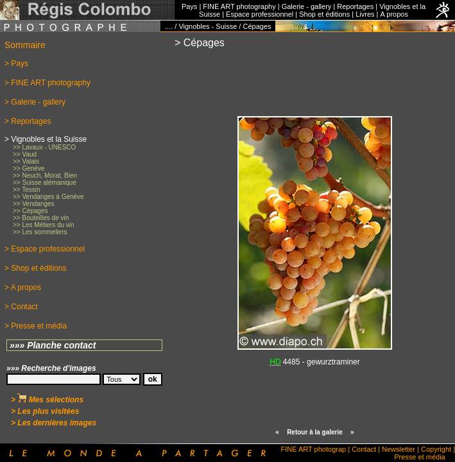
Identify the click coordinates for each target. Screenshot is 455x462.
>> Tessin (26, 189)
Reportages (355, 6)
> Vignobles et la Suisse (45, 139)
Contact (364, 449)
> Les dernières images (53, 422)
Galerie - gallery (307, 6)
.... (169, 26)
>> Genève (28, 168)
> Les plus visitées (45, 411)
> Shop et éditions (35, 268)
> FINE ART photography (47, 82)
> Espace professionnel (44, 248)
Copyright (436, 449)
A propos (394, 14)
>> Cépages (30, 210)
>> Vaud (25, 154)
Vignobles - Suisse (207, 26)
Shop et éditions (324, 14)
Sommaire (25, 45)
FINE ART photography (239, 6)
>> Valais (26, 161)
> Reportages (27, 121)
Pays (189, 6)
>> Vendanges (34, 203)
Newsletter (398, 449)
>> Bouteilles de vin (41, 217)
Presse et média (419, 457)
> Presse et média (35, 325)
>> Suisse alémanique (44, 182)
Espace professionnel (259, 14)
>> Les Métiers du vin (43, 224)
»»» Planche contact (53, 345)
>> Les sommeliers (40, 231)
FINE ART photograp (313, 449)
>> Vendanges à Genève (48, 196)
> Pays (16, 63)
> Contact (21, 306)
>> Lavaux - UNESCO (44, 147)
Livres (365, 14)
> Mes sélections (47, 399)
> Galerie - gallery (34, 102)
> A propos (22, 287)
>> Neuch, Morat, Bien (45, 175)
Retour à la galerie (315, 432)
